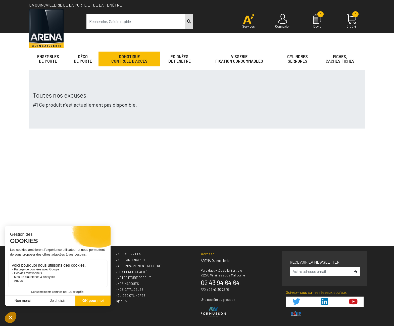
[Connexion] (283, 21)
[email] (321, 271)
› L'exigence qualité (131, 272)
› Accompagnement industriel (140, 266)
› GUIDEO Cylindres (130, 296)
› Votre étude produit (133, 278)
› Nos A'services (128, 254)
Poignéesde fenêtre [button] (179, 59)
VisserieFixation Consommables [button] (239, 59)
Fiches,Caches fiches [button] (340, 59)
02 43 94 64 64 (220, 282)
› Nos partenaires (130, 260)
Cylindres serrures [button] (297, 59)
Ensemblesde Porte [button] (48, 59)
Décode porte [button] (83, 59)
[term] (135, 21)
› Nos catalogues (129, 290)
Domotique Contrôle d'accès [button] (129, 59)
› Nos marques (127, 284)
